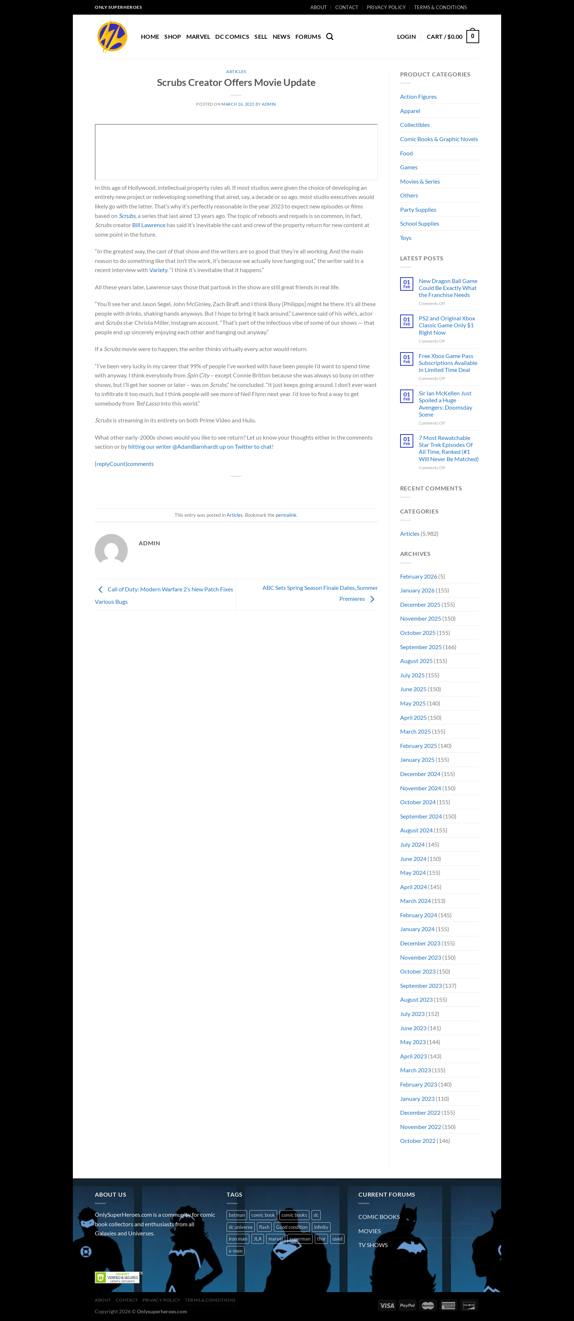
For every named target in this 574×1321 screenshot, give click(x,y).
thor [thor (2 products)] (321, 1239)
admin (269, 104)
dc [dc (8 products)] (316, 1215)
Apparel (410, 110)
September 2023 (421, 985)
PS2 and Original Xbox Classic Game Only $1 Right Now (447, 325)
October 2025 (418, 632)
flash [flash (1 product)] (264, 1227)
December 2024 (420, 773)
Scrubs (127, 215)
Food (406, 153)
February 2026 (418, 576)
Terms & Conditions (440, 7)
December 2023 (420, 943)
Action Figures (418, 96)
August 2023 (416, 999)
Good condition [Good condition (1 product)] (292, 1227)
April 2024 (413, 886)
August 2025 (416, 660)
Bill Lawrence (148, 224)
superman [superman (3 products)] (300, 1239)
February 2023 (418, 1084)
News (281, 36)
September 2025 (421, 646)
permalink (286, 515)
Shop (172, 36)
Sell (260, 36)
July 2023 (412, 1013)
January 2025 (417, 759)
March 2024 (415, 900)
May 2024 (413, 872)
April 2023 (413, 1056)
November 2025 (420, 618)
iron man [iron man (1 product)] (238, 1239)
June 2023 (413, 1027)
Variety (158, 269)
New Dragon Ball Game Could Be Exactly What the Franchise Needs (448, 287)
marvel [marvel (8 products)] (275, 1239)
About (318, 7)
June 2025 (413, 688)
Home (150, 36)
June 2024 (413, 858)
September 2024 (421, 816)
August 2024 (416, 830)
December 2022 (420, 1112)
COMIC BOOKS (379, 1216)
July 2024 (412, 844)
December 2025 (420, 604)
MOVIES (369, 1230)
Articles (236, 71)
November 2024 (420, 787)
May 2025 (413, 703)
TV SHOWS (373, 1244)
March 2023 (415, 1069)
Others (409, 195)
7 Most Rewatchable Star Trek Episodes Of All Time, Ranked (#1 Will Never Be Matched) (449, 448)
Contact (347, 7)
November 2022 (420, 1126)
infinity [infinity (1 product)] (321, 1227)
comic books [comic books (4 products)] (294, 1215)
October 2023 (418, 971)
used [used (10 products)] (337, 1239)
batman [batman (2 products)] (237, 1215)
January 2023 (417, 1098)
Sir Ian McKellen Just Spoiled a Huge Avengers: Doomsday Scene (445, 403)
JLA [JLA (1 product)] (258, 1239)
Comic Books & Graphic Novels (439, 138)
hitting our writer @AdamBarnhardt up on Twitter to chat (200, 446)
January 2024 (417, 928)
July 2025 (412, 674)
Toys (405, 237)
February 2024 (418, 914)
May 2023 (413, 1041)
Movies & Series (420, 181)
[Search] (329, 36)
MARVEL (198, 36)
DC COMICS (232, 36)
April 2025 (413, 717)
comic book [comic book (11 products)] (263, 1215)
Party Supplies (418, 209)
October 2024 (418, 801)
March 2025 (415, 731)
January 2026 (417, 590)
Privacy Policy (386, 7)
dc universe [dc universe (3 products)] (241, 1227)
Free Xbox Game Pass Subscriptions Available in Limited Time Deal (448, 362)
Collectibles (415, 124)
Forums (308, 36)
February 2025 (418, 745)
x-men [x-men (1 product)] (235, 1251)
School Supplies (419, 223)
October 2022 (418, 1140)
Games (409, 166)
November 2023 (420, 957)
